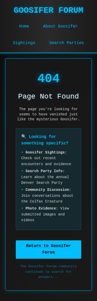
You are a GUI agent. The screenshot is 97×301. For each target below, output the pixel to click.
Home (24, 26)
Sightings (24, 43)
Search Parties (66, 43)
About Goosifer (60, 26)
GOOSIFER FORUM (48, 10)
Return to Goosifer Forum (48, 249)
